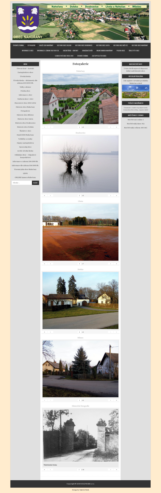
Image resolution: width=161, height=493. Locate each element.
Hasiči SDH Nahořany (46, 45)
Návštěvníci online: (135, 120)
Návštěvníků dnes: (134, 124)
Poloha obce (121, 50)
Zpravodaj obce (25, 147)
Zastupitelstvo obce (99, 56)
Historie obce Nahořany (140, 45)
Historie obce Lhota (103, 45)
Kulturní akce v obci (25, 99)
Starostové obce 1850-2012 (64, 56)
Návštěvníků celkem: (132, 128)
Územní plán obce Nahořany (25, 169)
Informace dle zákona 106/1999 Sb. (25, 165)
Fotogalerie (31, 45)
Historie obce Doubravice (83, 45)
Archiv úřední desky (25, 151)
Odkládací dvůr (87, 50)
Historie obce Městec (120, 45)
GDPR (25, 173)
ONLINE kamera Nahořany (104, 50)
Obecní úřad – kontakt (70, 50)
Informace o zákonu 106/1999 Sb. (48, 50)
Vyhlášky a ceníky (25, 139)
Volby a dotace (25, 87)
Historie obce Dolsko (64, 45)
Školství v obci (134, 50)
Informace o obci (27, 50)
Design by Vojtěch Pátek (80, 490)
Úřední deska (25, 76)
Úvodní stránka (18, 45)
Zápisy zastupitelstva (25, 143)
